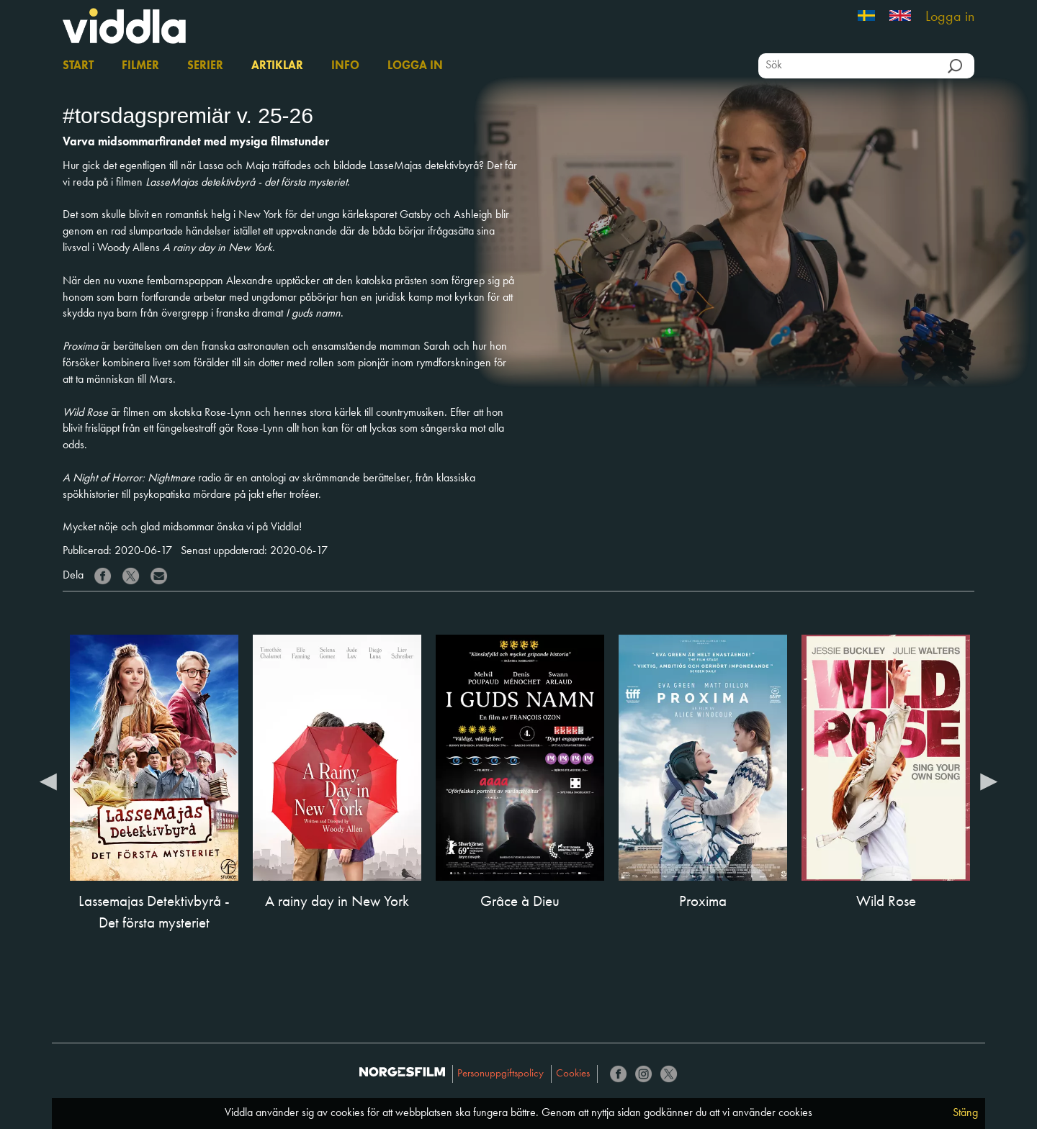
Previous (48, 781)
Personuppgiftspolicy (500, 1074)
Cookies (573, 1074)
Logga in (949, 17)
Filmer (140, 66)
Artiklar (277, 66)
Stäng (965, 1113)
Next (988, 781)
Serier (205, 66)
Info (345, 66)
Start (78, 66)
